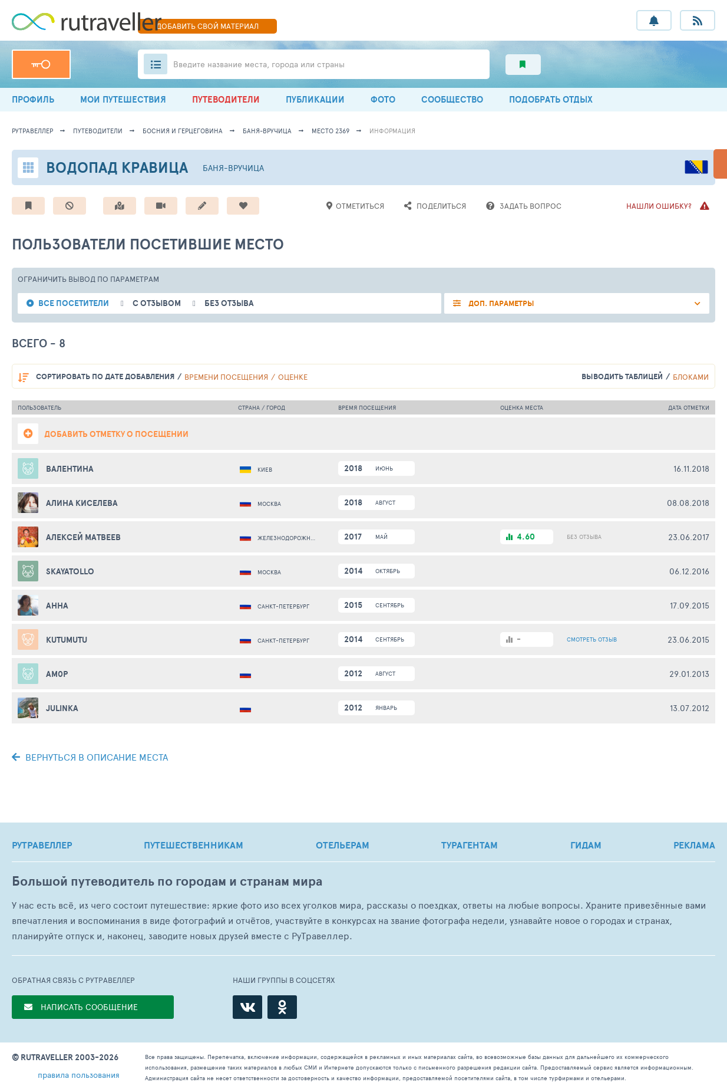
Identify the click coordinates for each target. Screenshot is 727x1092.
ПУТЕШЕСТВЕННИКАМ (193, 845)
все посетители (73, 303)
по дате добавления (105, 376)
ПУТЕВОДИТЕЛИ (226, 99)
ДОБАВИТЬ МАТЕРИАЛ (207, 26)
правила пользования (79, 1074)
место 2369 (330, 130)
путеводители (98, 130)
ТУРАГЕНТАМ (469, 845)
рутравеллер (32, 130)
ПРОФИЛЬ (33, 99)
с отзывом (157, 303)
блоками (691, 376)
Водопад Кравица (117, 167)
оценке (293, 376)
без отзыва (229, 303)
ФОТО (383, 99)
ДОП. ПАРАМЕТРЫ (500, 303)
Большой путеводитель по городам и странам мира (167, 881)
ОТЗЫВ (592, 639)
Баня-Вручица (267, 130)
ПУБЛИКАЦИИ (315, 99)
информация (392, 130)
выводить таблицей (622, 376)
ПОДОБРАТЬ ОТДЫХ (551, 99)
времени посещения (226, 376)
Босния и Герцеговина (183, 130)
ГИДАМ (586, 845)
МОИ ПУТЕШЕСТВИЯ (123, 99)
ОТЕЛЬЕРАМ (342, 845)
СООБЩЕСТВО (452, 99)
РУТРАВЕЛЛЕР (42, 845)
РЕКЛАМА (694, 845)
